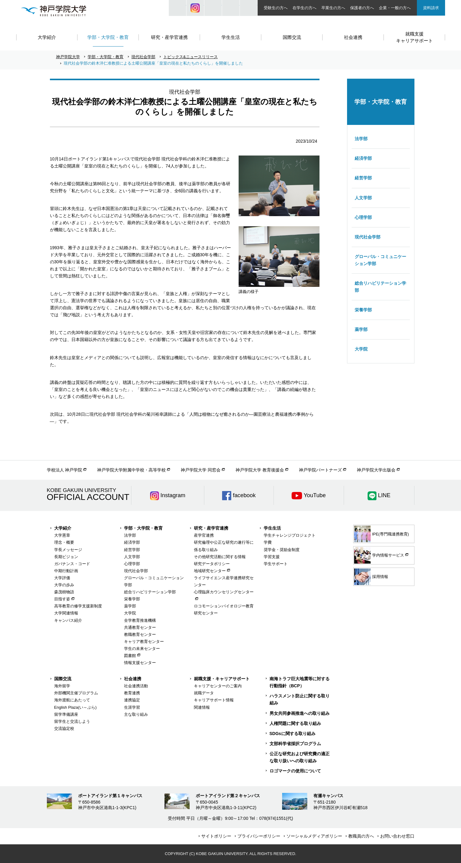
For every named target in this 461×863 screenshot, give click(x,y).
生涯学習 (132, 707)
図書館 (130, 655)
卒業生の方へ (333, 8)
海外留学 (62, 686)
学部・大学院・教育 (105, 56)
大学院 (361, 349)
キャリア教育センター (144, 641)
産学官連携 (204, 535)
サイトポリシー (216, 836)
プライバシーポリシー (258, 836)
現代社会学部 (143, 56)
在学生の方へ (304, 8)
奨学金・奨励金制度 (282, 549)
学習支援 (272, 556)
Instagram (195, 8)
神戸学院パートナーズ (320, 469)
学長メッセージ (68, 549)
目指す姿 (62, 599)
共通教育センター (140, 627)
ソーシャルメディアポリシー (314, 836)
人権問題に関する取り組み (295, 723)
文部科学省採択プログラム (295, 743)
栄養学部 (363, 309)
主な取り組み (136, 714)
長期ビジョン (66, 556)
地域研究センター (210, 570)
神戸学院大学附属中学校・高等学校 (131, 469)
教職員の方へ (361, 836)
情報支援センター (140, 662)
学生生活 (272, 528)
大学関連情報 (66, 613)
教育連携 (132, 693)
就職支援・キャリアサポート (222, 678)
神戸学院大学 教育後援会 (260, 469)
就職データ (204, 693)
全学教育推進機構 (140, 620)
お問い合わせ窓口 (397, 836)
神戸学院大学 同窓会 (201, 469)
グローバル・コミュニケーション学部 (380, 260)
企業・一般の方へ (395, 8)
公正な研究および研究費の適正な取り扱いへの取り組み (300, 757)
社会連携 (132, 678)
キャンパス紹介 (68, 620)
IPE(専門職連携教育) (381, 534)
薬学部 (361, 329)
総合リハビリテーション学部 (380, 287)
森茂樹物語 (64, 592)
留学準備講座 (66, 714)
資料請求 (431, 8)
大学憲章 (62, 535)
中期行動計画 (66, 570)
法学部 (361, 138)
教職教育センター (140, 634)
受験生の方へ (276, 8)
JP (213, 8)
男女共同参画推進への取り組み (300, 713)
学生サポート (276, 563)
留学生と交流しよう (72, 721)
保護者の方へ (362, 8)
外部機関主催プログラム (76, 693)
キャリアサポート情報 (214, 700)
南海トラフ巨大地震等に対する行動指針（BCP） (300, 682)
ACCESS (248, 8)
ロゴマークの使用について (295, 770)
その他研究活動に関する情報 (220, 556)
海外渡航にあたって (72, 700)
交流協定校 (64, 728)
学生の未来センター (142, 648)
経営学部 (363, 177)
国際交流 (62, 678)
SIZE (231, 8)
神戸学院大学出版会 (376, 469)
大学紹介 (62, 528)
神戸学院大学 (68, 56)
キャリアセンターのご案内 (218, 686)
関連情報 (202, 707)
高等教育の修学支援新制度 (78, 606)
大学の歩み (64, 585)
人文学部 (363, 197)
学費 (268, 542)
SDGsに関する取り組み (293, 733)
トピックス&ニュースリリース (190, 56)
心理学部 (363, 217)
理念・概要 (64, 542)
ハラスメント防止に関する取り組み (300, 699)
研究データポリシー (212, 563)
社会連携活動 (136, 686)
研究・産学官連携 (211, 528)
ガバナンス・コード (72, 563)
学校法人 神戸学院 (64, 469)
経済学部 (363, 158)
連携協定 (132, 700)
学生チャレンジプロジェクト (290, 535)
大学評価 (62, 578)
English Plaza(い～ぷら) (75, 707)
